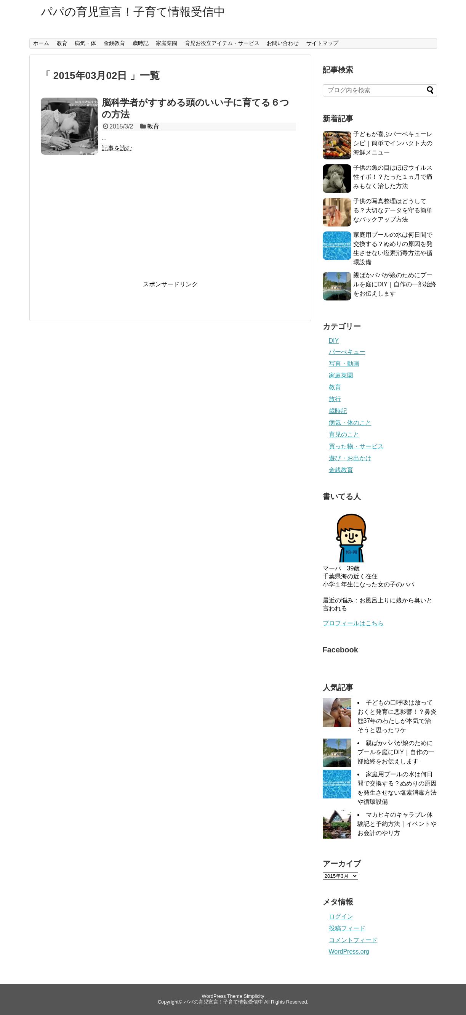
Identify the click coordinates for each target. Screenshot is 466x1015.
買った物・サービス (356, 446)
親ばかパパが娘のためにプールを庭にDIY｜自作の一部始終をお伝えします (395, 284)
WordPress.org (349, 951)
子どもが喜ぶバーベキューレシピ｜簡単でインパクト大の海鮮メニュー (392, 143)
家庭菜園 (166, 43)
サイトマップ (322, 43)
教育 (62, 43)
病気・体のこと (350, 422)
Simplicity (253, 996)
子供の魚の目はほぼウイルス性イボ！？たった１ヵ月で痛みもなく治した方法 (392, 176)
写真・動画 (344, 363)
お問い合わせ (283, 43)
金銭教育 (114, 43)
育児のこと (344, 434)
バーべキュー (347, 352)
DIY (334, 340)
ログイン (341, 916)
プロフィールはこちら (353, 623)
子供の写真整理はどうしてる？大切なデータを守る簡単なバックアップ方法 (392, 210)
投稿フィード (347, 928)
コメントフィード (353, 940)
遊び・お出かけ (350, 458)
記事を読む (117, 148)
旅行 (335, 399)
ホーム (41, 43)
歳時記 (141, 43)
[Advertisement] (170, 225)
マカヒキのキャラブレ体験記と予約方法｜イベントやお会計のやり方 (397, 823)
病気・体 (85, 43)
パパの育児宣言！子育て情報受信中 (133, 11)
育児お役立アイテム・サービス (222, 43)
